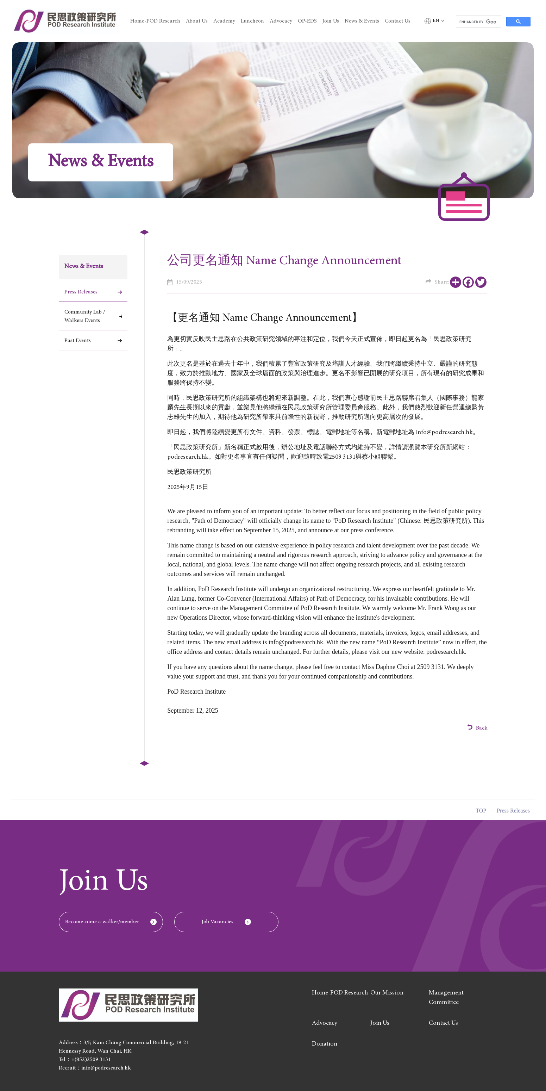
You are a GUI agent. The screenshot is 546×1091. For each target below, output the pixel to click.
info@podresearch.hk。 (447, 432)
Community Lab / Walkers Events (84, 316)
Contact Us (397, 21)
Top (481, 813)
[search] (477, 22)
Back (477, 727)
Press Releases (81, 292)
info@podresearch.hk (296, 642)
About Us (197, 21)
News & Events (362, 21)
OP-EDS (307, 21)
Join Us (330, 21)
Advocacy (281, 21)
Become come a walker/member (102, 922)
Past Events (77, 340)
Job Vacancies (217, 922)
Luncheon (252, 21)
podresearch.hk (187, 457)
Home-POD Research (155, 21)
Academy (224, 21)
